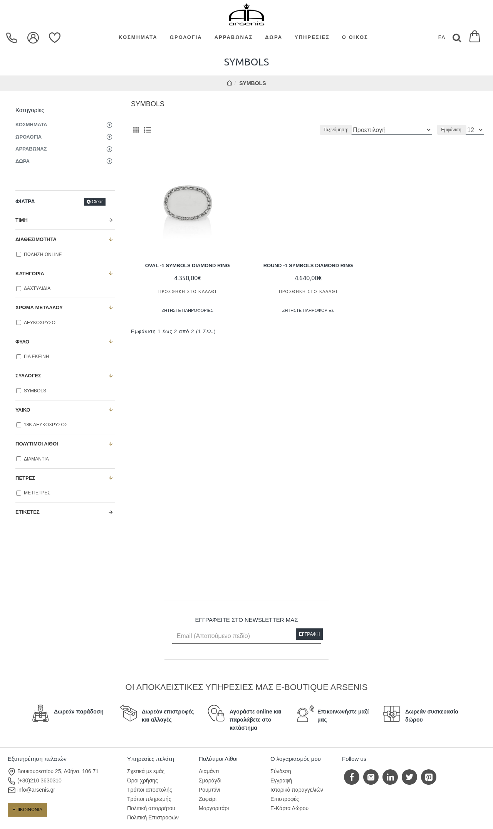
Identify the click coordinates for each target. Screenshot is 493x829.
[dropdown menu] (12, 37)
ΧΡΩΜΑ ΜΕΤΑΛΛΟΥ (39, 307)
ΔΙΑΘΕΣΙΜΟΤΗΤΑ (36, 239)
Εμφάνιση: (454, 129)
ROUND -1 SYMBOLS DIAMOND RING (308, 264)
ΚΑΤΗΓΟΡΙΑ (29, 273)
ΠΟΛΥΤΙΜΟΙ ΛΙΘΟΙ (36, 444)
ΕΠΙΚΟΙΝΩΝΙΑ (27, 809)
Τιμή (21, 220)
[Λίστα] (147, 130)
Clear (97, 201)
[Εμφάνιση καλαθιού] (474, 37)
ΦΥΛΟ (22, 342)
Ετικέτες (27, 512)
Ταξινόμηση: (356, 129)
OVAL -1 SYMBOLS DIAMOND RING (187, 264)
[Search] (456, 37)
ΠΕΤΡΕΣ (25, 478)
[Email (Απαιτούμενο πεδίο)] (246, 636)
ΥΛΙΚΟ (22, 410)
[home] (229, 83)
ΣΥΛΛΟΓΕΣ (28, 375)
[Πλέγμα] (136, 130)
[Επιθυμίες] (55, 37)
